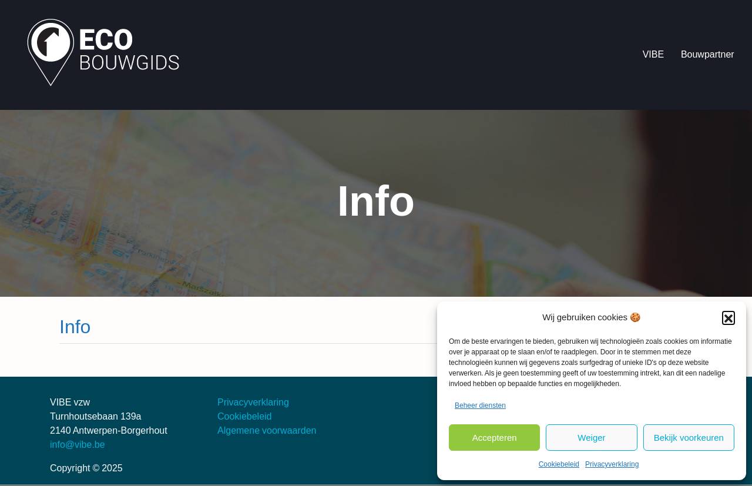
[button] (728, 317)
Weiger (591, 438)
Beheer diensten (480, 405)
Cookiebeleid (559, 464)
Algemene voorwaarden (267, 430)
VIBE (653, 54)
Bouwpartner (707, 54)
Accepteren (494, 438)
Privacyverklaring (612, 464)
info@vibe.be (77, 445)
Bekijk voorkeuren (689, 438)
